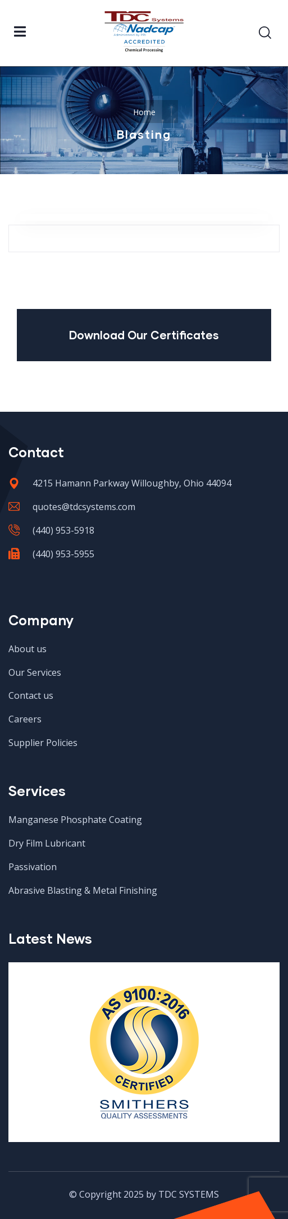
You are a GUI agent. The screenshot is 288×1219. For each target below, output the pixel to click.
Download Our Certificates (144, 335)
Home (144, 112)
